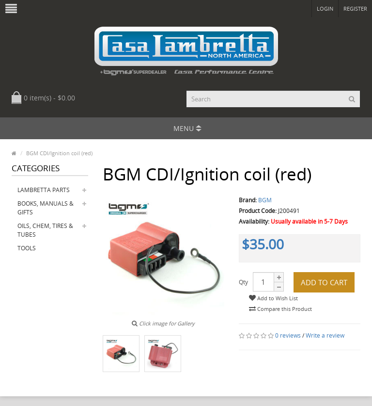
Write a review (325, 335)
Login (325, 8)
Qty (243, 282)
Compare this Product (280, 308)
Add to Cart (324, 282)
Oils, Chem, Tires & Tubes (45, 230)
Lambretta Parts (43, 190)
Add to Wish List (273, 298)
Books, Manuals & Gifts (45, 207)
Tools (26, 248)
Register (355, 8)
